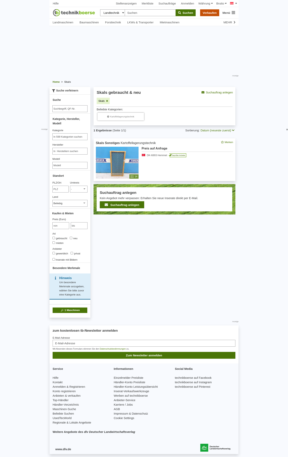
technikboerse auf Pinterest (192, 386)
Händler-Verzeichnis (66, 404)
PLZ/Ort (56, 182)
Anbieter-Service (124, 400)
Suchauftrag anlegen (217, 92)
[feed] (164, 176)
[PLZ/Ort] (60, 189)
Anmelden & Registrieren (69, 386)
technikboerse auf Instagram (193, 382)
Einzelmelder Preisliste (128, 377)
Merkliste (147, 3)
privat (75, 253)
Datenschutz (140, 413)
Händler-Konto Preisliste (129, 382)
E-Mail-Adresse (61, 337)
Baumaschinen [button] (89, 22)
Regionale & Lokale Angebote (72, 422)
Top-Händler (61, 400)
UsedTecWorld (62, 418)
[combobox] (69, 136)
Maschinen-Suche (64, 409)
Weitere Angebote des (94, 431)
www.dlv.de (63, 449)
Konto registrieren (64, 391)
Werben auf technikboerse (131, 395)
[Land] (69, 203)
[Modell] (69, 165)
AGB (117, 409)
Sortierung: (192, 130)
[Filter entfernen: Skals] (103, 101)
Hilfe (56, 3)
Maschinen (70, 310)
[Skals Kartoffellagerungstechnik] (120, 116)
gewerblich (60, 253)
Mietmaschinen (169, 22)
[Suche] (69, 108)
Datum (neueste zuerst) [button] (217, 130)
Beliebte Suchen (63, 413)
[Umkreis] (78, 189)
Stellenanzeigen (126, 3)
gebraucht (59, 238)
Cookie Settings (124, 418)
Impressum (121, 413)
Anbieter (57, 248)
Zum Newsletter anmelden (144, 355)
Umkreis (74, 182)
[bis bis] (79, 225)
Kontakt (58, 382)
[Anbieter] (53, 253)
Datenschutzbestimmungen (113, 349)
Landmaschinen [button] (63, 22)
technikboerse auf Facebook (193, 377)
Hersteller (57, 144)
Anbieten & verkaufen (66, 395)
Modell (56, 158)
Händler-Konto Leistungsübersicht (136, 386)
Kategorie (57, 130)
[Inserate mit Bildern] (53, 259)
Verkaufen (210, 12)
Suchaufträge (167, 3)
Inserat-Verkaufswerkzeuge (131, 391)
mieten (58, 242)
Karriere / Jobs (123, 404)
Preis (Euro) (59, 219)
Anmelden (187, 3)
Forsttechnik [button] (113, 22)
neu (74, 238)
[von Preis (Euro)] (60, 225)
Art (54, 233)
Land (55, 196)
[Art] (53, 238)
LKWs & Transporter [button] (140, 22)
